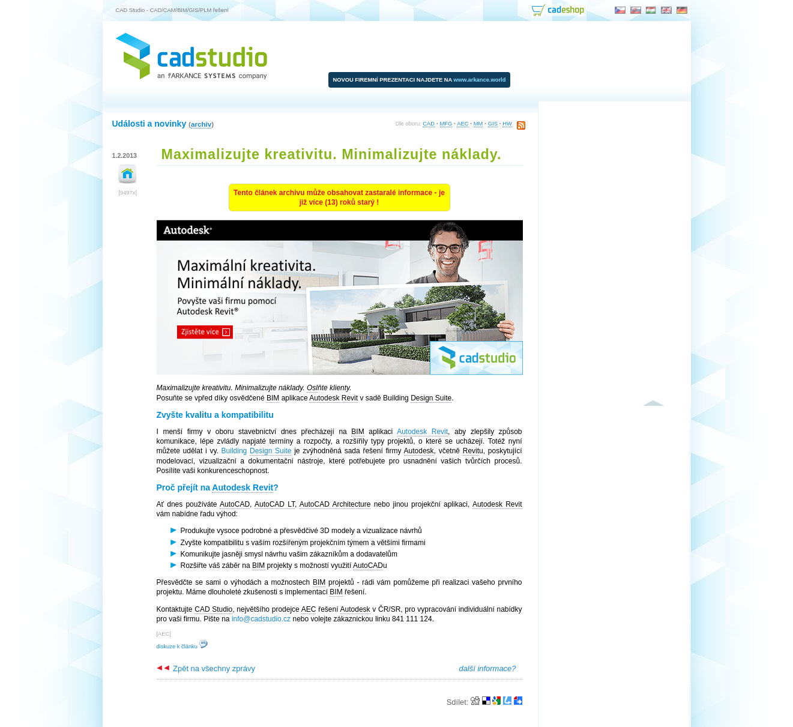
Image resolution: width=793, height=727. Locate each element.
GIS (493, 124)
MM (478, 124)
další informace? (487, 668)
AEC (462, 124)
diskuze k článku (182, 647)
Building (257, 451)
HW (507, 124)
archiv (201, 124)
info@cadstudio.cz (261, 619)
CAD (429, 124)
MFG (446, 124)
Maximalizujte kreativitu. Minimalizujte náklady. (331, 154)
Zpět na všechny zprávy (206, 668)
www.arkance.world (480, 80)
